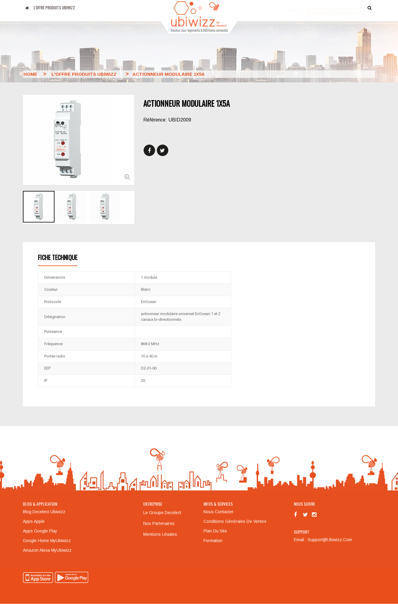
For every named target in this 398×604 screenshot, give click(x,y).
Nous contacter (219, 511)
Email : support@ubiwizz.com (323, 539)
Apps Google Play (40, 531)
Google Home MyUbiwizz (47, 540)
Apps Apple (34, 521)
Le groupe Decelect (162, 512)
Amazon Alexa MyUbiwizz (47, 550)
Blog (265, 8)
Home (30, 74)
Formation (213, 540)
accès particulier (347, 8)
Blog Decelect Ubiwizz (44, 511)
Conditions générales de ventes (235, 521)
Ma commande (289, 8)
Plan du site (215, 531)
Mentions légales (160, 534)
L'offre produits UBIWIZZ (54, 8)
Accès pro (317, 8)
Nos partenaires (159, 523)
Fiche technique (57, 257)
